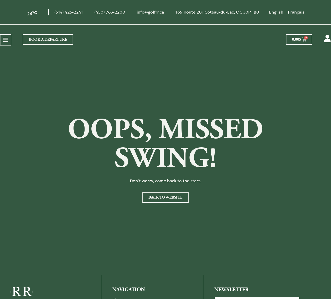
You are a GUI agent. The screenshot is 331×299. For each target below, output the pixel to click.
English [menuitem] (276, 12)
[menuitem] (276, 12)
